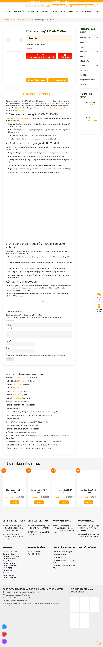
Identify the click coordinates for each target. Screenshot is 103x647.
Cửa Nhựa (83, 52)
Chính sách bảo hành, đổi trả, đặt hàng (63, 561)
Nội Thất (83, 66)
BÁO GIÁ (45, 11)
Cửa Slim (83, 56)
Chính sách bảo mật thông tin (62, 552)
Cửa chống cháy (85, 38)
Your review (10, 328)
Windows (83, 84)
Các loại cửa (19, 11)
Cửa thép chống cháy (10, 565)
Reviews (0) (46, 94)
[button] (21, 40)
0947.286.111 (17, 384)
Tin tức (54, 11)
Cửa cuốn (83, 42)
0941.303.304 (17, 398)
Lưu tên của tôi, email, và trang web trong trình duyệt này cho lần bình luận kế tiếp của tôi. (37, 355)
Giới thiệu (6, 11)
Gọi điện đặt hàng (36, 80)
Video (63, 11)
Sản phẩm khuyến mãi (87, 80)
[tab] (30, 94)
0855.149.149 (21, 381)
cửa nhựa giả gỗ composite (56, 108)
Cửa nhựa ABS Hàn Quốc (11, 556)
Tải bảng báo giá (58, 80)
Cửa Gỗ (82, 47)
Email (8, 348)
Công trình (73, 11)
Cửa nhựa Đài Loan (9, 554)
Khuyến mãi (86, 11)
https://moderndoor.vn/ (19, 601)
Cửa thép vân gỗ (8, 575)
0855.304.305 (17, 388)
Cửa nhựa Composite (10, 552)
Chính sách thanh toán (60, 555)
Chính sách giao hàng (60, 557)
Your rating (10, 321)
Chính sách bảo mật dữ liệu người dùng (64, 567)
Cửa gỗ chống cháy (9, 563)
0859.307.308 (17, 391)
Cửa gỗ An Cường (8, 561)
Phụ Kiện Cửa (84, 70)
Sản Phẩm (83, 75)
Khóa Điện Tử (33, 11)
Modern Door (20, 110)
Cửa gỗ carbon (7, 571)
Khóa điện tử (7, 573)
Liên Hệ (97, 11)
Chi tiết (14, 502)
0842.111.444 (21, 377)
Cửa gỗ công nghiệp (9, 559)
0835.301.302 (17, 395)
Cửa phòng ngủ (8, 568)
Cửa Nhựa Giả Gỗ (39, 44)
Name (8, 341)
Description (30, 94)
